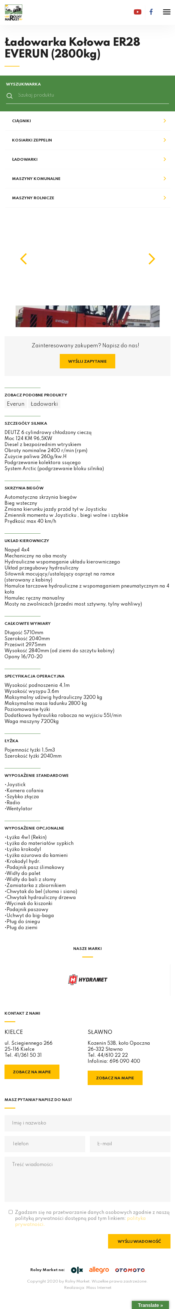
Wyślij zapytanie (87, 362)
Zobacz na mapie (32, 1072)
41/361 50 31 (28, 1055)
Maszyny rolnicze (33, 198)
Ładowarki (25, 160)
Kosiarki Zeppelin (32, 140)
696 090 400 (125, 1061)
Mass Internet (98, 1288)
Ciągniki (21, 121)
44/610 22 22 (112, 1055)
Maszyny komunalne (36, 179)
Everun (16, 404)
